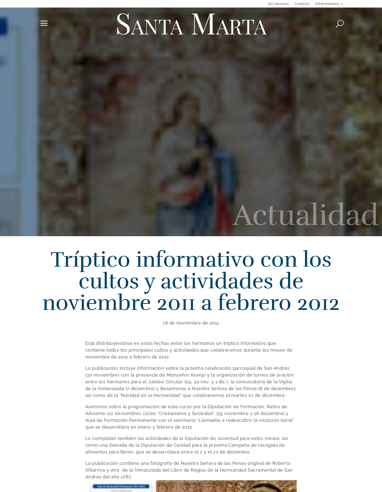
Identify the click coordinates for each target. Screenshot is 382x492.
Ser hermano (278, 4)
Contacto (302, 4)
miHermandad (327, 4)
